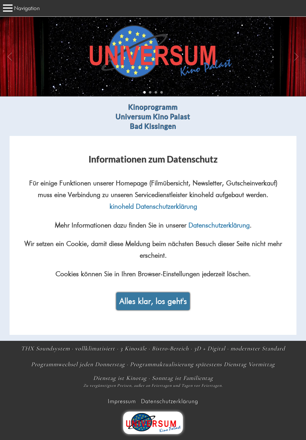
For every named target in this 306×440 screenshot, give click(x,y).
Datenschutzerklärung (219, 225)
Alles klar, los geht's (153, 301)
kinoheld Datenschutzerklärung (153, 206)
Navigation (21, 8)
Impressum (122, 401)
